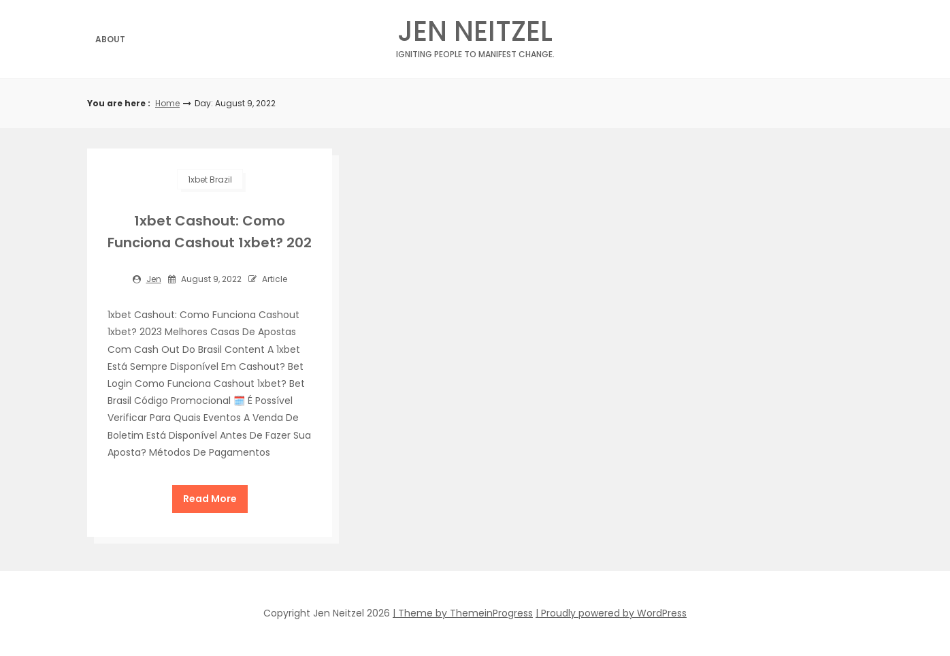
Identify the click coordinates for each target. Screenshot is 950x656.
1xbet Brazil (210, 179)
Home (167, 103)
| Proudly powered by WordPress (611, 613)
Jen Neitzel (475, 35)
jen (153, 279)
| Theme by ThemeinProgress (463, 613)
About (110, 39)
